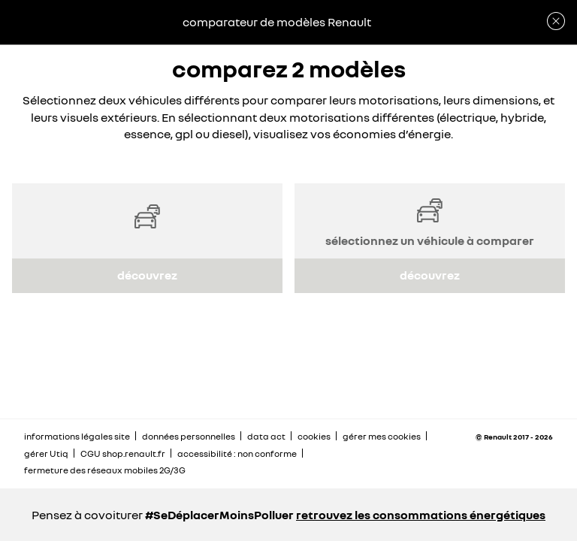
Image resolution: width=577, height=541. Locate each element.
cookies (314, 436)
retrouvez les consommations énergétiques (420, 514)
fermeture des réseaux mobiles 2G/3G (105, 470)
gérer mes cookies (382, 436)
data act (266, 436)
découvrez (147, 275)
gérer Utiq (46, 453)
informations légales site (77, 436)
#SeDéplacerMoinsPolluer (219, 514)
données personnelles (188, 436)
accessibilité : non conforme (237, 453)
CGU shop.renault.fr (122, 453)
